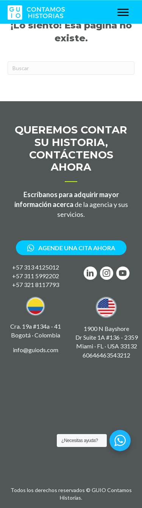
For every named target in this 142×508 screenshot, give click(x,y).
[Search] (71, 68)
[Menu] (123, 12)
